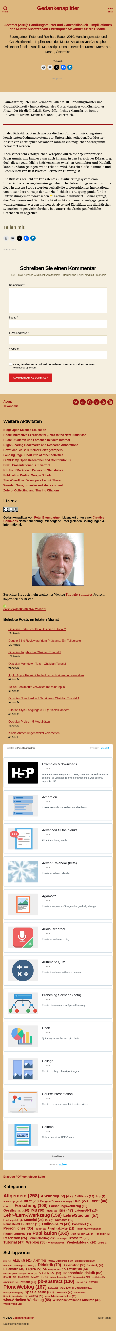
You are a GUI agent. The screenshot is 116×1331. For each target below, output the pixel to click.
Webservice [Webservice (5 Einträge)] (56, 1242)
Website (14, 348)
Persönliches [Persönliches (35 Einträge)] (18, 1228)
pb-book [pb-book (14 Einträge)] (81, 1282)
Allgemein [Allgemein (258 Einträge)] (21, 1195)
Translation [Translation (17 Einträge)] (81, 1292)
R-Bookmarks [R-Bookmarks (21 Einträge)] (82, 1287)
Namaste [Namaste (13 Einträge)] (64, 1220)
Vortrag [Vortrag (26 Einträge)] (36, 1296)
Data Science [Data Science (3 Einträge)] (63, 1201)
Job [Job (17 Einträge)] (35, 1277)
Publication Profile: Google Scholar (28, 475)
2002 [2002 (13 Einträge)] (7, 1261)
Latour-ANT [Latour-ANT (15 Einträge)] (86, 1210)
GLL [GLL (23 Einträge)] (44, 1273)
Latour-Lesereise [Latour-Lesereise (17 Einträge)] (60, 1277)
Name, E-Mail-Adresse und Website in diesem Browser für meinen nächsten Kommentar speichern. (53, 366)
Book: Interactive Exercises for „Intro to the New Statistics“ (44, 435)
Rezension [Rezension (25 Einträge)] (15, 1238)
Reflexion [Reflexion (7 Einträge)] (102, 1233)
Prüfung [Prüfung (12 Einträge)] (53, 1288)
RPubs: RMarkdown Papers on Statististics (33, 470)
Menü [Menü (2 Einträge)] (49, 1220)
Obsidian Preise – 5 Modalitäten (29, 721)
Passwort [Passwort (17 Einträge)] (82, 1224)
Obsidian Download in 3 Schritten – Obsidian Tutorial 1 (43, 698)
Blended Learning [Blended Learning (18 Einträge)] (14, 1265)
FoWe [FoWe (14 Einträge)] (32, 1273)
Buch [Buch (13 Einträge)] (32, 1266)
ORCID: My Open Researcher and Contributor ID (37, 460)
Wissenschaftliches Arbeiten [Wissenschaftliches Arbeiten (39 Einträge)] (76, 1300)
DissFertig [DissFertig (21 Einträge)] (95, 1265)
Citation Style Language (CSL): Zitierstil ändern (38, 710)
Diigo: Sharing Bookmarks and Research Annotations (40, 445)
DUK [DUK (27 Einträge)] (80, 1201)
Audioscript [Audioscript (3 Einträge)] (10, 1201)
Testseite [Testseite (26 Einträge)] (78, 1238)
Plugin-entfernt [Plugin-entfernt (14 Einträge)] (17, 1233)
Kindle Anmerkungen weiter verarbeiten (34, 733)
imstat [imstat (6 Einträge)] (51, 1210)
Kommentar (16, 285)
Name (13, 317)
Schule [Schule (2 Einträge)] (62, 1238)
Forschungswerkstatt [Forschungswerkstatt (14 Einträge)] (14, 1273)
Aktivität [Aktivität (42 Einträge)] (22, 1260)
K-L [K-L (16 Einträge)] (44, 1277)
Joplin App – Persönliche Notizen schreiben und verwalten (46, 675)
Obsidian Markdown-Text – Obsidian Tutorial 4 (38, 663)
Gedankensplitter (58, 8)
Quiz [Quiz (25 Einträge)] (65, 1287)
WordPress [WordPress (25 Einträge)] (12, 1303)
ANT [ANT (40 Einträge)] (39, 1260)
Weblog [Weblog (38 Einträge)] (36, 1242)
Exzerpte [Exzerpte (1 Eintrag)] (8, 1206)
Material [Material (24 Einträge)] (34, 1220)
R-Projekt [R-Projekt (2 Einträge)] (87, 1234)
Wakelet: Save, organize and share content (33, 485)
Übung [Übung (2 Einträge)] (102, 1243)
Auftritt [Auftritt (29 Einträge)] (29, 1201)
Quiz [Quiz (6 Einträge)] (75, 1233)
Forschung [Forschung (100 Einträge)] (31, 1205)
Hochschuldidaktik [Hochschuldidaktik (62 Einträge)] (82, 1273)
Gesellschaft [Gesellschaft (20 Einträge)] (16, 1210)
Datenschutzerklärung (16, 1323)
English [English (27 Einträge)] (33, 1268)
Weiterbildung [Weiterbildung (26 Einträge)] (81, 1242)
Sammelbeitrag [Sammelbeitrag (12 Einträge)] (42, 1238)
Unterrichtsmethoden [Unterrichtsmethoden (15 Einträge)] (15, 1296)
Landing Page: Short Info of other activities (33, 455)
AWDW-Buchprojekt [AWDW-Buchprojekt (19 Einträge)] (60, 1260)
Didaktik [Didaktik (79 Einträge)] (49, 1265)
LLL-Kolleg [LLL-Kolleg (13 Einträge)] (98, 1277)
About (7, 401)
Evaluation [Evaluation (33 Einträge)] (77, 1269)
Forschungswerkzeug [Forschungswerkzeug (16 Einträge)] (68, 1206)
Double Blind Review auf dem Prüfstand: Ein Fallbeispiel (44, 640)
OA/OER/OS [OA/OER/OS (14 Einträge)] (10, 1282)
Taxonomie (10, 406)
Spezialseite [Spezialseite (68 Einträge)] (39, 1292)
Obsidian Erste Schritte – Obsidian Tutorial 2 (37, 629)
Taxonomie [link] (60, 196)
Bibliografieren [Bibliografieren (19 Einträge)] (85, 1260)
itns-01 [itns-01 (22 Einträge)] (9, 1277)
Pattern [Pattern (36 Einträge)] (28, 1282)
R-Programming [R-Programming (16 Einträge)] (13, 1292)
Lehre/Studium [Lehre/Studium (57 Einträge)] (80, 1215)
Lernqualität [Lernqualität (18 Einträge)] (81, 1277)
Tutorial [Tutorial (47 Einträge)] (14, 1242)
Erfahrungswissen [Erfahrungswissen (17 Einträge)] (54, 1269)
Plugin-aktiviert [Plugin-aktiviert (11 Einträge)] (61, 1228)
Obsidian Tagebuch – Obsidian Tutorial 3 (34, 652)
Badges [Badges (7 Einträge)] (47, 1201)
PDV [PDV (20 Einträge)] (93, 1282)
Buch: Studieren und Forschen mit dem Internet (36, 440)
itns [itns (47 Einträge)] (66, 1210)
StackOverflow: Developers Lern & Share (32, 480)
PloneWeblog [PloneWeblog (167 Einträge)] (25, 1287)
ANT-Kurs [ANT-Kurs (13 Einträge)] (84, 1196)
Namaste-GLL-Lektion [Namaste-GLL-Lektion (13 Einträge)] (21, 1224)
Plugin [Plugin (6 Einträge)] (40, 1228)
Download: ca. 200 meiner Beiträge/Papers (33, 450)
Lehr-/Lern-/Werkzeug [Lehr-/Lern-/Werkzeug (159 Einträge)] (32, 1215)
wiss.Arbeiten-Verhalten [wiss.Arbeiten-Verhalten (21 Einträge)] (60, 1296)
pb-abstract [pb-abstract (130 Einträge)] (56, 1281)
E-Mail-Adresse (19, 333)
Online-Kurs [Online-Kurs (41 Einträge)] (56, 1224)
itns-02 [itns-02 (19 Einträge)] (23, 1277)
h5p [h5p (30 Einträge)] (55, 1273)
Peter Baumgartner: (48, 517)
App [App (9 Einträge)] (100, 1196)
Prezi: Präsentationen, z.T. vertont (26, 465)
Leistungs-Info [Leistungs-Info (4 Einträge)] (13, 1220)
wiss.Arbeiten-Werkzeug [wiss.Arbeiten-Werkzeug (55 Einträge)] (27, 1300)
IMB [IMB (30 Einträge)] (37, 1210)
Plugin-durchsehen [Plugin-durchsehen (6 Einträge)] (89, 1228)
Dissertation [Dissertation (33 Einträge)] (74, 1265)
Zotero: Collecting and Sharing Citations (31, 490)
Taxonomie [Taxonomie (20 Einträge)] (63, 1292)
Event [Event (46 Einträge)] (98, 1201)
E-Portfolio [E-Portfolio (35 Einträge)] (14, 1269)
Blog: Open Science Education (24, 430)
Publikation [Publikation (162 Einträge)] (50, 1233)
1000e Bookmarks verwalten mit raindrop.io (36, 687)
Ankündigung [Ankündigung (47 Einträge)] (57, 1196)
